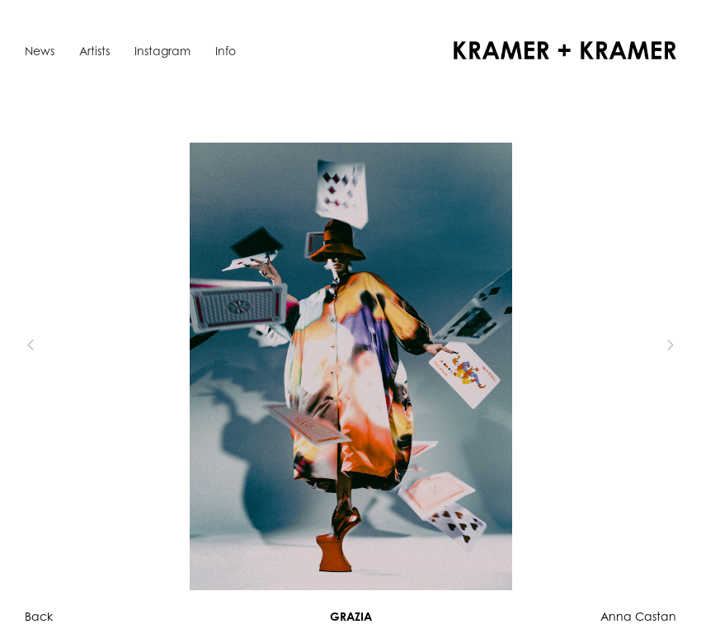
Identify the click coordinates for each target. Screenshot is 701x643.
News (39, 51)
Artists (94, 51)
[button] (58, 345)
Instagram (162, 51)
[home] (565, 50)
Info (225, 51)
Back (39, 616)
